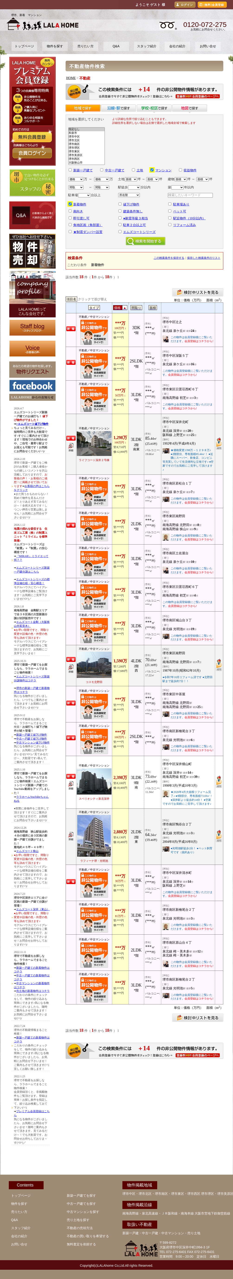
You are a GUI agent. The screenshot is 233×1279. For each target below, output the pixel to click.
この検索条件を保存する (169, 258)
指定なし (87, 129)
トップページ (24, 46)
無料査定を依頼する (81, 1244)
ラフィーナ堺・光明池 (94, 860)
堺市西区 (87, 159)
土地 (140, 170)
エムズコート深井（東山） (33, 909)
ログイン (187, 4)
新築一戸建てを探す (81, 1195)
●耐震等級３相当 (135, 218)
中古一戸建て (114, 170)
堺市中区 (87, 137)
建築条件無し (133, 211)
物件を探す (55, 46)
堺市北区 (87, 140)
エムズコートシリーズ (139, 232)
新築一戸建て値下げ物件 (31, 734)
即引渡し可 (81, 218)
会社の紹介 (177, 46)
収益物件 (190, 170)
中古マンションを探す (83, 1212)
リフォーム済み (184, 225)
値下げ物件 (131, 204)
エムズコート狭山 (27, 851)
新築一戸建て (83, 170)
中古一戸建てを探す (81, 1203)
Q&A (116, 46)
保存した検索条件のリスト (203, 258)
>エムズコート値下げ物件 (32, 424)
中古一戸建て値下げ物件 (31, 738)
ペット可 (179, 211)
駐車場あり (181, 204)
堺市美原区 (87, 155)
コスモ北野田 (94, 682)
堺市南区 (87, 144)
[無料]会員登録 (214, 4)
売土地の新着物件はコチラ (33, 991)
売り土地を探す (78, 1220)
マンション (163, 170)
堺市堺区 (87, 148)
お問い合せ (208, 46)
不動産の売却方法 (80, 1228)
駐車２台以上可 (134, 225)
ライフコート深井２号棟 (94, 460)
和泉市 (87, 133)
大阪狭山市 (87, 163)
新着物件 (79, 204)
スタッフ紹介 (146, 46)
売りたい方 (85, 46)
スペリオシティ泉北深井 (94, 798)
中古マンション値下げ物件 (33, 742)
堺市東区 (87, 152)
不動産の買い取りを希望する (88, 1236)
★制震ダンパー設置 (87, 232)
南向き (78, 211)
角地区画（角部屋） (87, 225)
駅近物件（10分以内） (189, 218)
